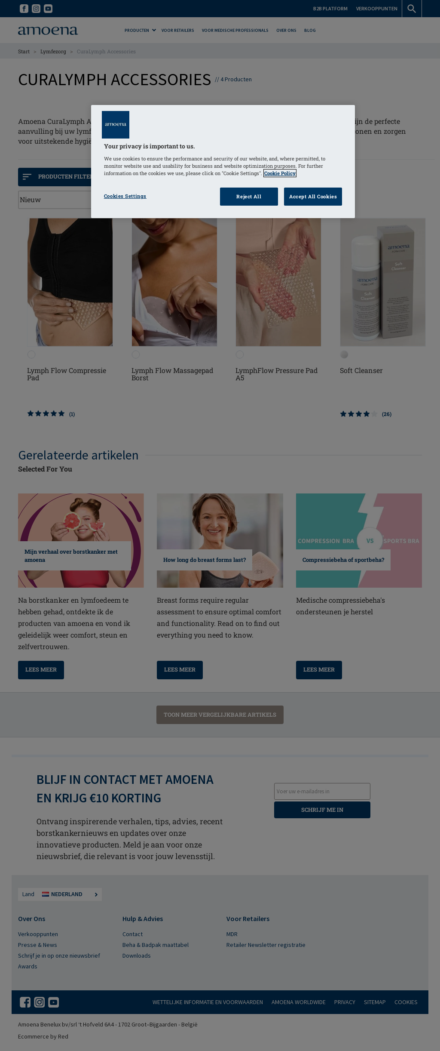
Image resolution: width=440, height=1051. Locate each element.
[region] (223, 161)
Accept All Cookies (313, 196)
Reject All (248, 196)
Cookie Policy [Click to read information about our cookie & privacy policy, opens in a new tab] (280, 173)
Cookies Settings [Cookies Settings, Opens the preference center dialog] (125, 196)
